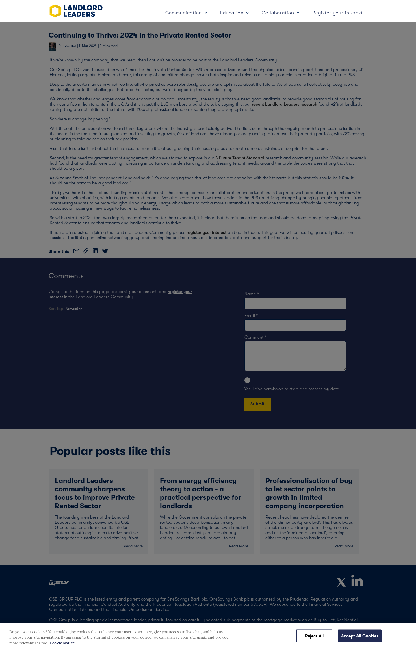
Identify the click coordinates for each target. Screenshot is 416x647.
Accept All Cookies (360, 638)
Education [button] (232, 13)
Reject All (314, 638)
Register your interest (337, 13)
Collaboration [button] (279, 13)
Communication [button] (184, 13)
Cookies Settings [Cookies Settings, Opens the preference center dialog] (272, 638)
